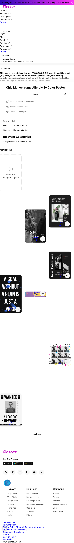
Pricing (29, 515)
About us (56, 501)
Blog (55, 508)
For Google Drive (33, 501)
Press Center (58, 511)
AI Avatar (30, 511)
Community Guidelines (13, 532)
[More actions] (67, 223)
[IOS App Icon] (7, 464)
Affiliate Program (60, 504)
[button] (1, 7)
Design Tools (12, 501)
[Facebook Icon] (5, 472)
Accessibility (9, 539)
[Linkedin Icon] (27, 472)
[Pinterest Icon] (41, 472)
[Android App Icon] (18, 464)
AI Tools (10, 504)
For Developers (32, 497)
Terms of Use (9, 522)
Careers (56, 497)
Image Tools (12, 494)
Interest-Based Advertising (15, 529)
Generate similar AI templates (22, 102)
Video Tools (12, 497)
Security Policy (9, 537)
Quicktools (30, 508)
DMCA (6, 534)
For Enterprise (32, 494)
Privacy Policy (9, 525)
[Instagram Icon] (20, 472)
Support (56, 494)
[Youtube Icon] (34, 472)
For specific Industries (35, 504)
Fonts (9, 515)
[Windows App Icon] (28, 464)
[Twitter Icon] (12, 472)
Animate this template (19, 107)
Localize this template (18, 112)
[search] (3, 26)
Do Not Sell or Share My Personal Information (23, 527)
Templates (11, 508)
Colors (10, 511)
